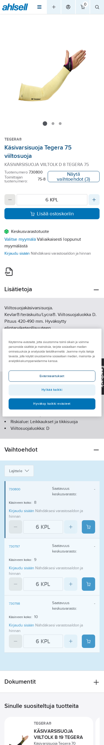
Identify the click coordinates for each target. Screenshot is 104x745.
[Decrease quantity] (10, 199)
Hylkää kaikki (52, 389)
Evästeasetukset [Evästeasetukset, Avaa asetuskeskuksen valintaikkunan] (52, 376)
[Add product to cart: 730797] (88, 584)
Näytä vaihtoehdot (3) (73, 176)
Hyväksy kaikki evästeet (52, 403)
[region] (51, 372)
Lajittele (19, 471)
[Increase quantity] (94, 199)
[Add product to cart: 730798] (88, 641)
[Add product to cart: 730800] (88, 527)
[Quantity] (52, 199)
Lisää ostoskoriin (52, 213)
